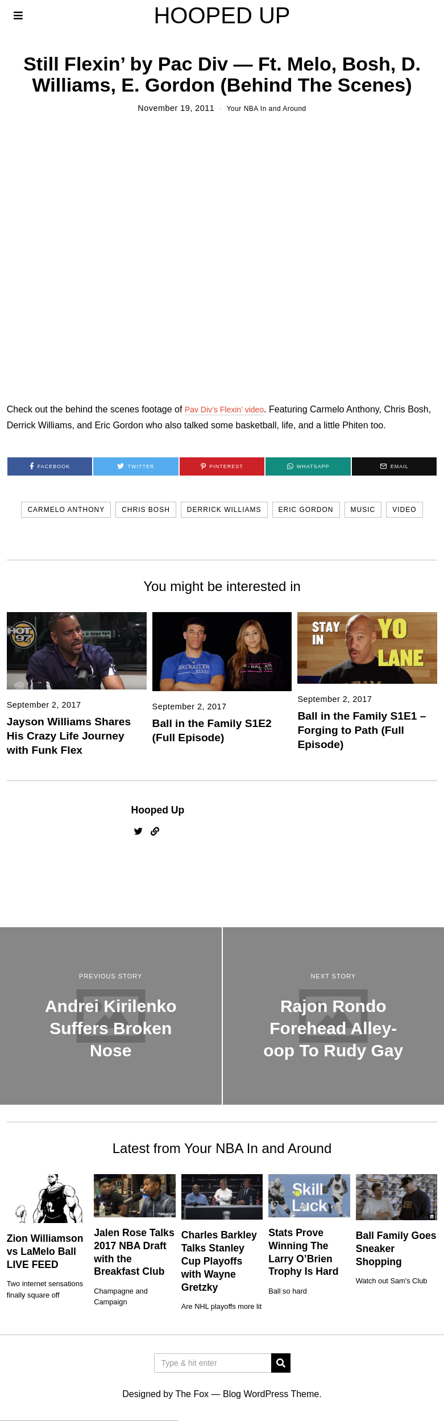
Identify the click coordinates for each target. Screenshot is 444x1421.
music (363, 510)
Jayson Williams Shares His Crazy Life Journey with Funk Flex (69, 736)
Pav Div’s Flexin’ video (230, 409)
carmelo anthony (66, 510)
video (404, 510)
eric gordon (306, 510)
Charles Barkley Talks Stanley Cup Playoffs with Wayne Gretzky (219, 1260)
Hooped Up (158, 810)
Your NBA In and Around (266, 108)
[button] (281, 1363)
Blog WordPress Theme (271, 1394)
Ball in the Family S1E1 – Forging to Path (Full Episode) (361, 730)
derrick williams (224, 510)
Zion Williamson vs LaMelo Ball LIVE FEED (45, 1251)
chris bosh (146, 510)
